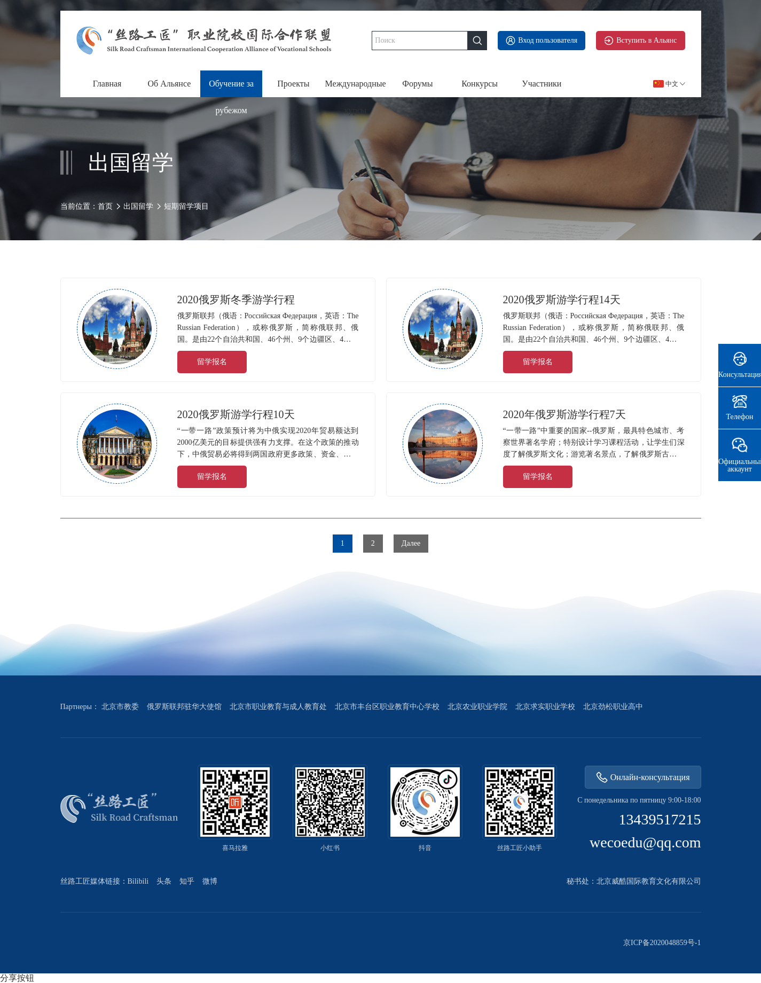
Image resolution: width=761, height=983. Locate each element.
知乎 (186, 881)
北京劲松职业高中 (613, 707)
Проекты (293, 83)
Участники (541, 83)
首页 (105, 206)
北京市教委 (120, 707)
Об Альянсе (169, 83)
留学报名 (212, 362)
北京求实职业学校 (545, 707)
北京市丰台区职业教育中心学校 (387, 707)
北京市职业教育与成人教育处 (278, 707)
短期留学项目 (186, 206)
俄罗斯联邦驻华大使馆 (184, 707)
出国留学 (138, 206)
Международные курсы (355, 88)
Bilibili (138, 881)
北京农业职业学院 (477, 707)
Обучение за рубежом (231, 88)
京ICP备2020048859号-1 (662, 943)
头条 (163, 881)
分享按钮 (17, 978)
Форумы (417, 83)
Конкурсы (479, 83)
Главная (107, 83)
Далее (411, 543)
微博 (209, 881)
